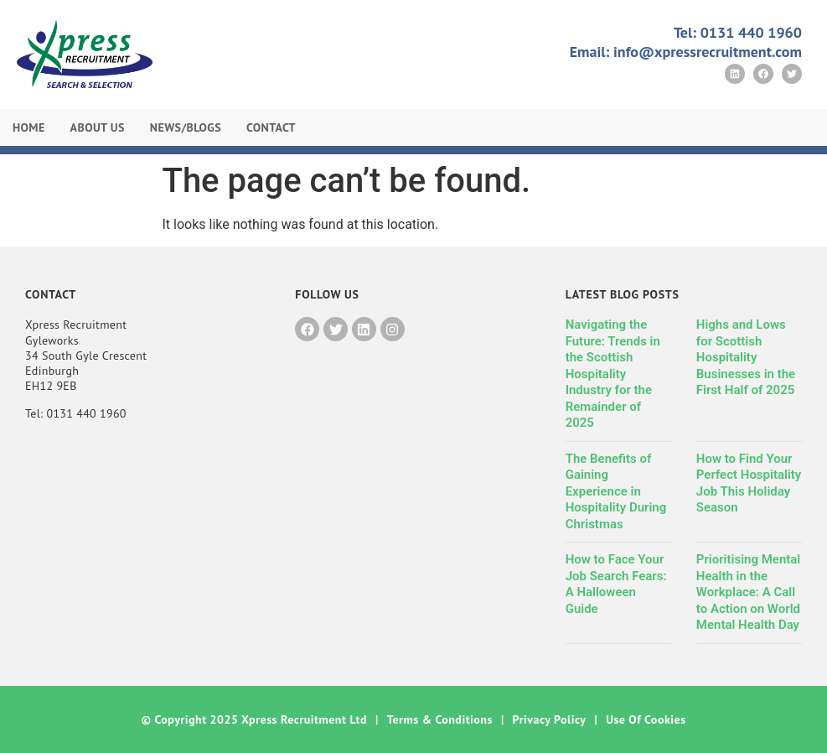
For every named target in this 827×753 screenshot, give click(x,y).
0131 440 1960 (86, 413)
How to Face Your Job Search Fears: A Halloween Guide (616, 584)
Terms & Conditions (440, 719)
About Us (97, 127)
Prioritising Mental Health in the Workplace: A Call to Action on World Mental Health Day (748, 592)
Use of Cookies (645, 719)
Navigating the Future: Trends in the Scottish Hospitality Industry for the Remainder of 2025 (613, 373)
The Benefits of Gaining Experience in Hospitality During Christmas (616, 491)
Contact (271, 127)
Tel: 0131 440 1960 (738, 32)
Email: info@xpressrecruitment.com (686, 51)
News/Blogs (185, 127)
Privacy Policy (550, 719)
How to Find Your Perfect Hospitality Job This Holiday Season (748, 483)
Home (29, 127)
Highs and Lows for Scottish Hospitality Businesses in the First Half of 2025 (745, 357)
